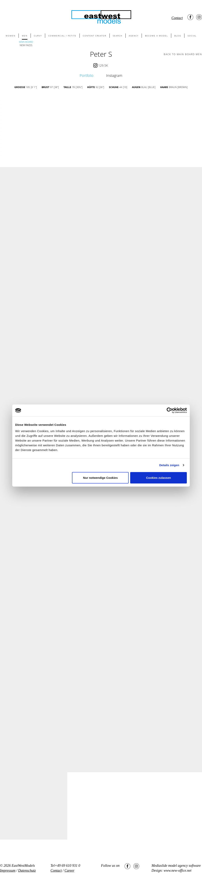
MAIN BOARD (26, 42)
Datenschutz (27, 870)
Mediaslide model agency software (176, 866)
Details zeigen (169, 465)
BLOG (177, 35)
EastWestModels (23, 866)
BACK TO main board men (183, 54)
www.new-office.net (178, 870)
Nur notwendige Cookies (100, 477)
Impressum (7, 870)
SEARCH (117, 35)
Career (69, 870)
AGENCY (133, 35)
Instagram (114, 75)
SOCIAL (192, 35)
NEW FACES (26, 45)
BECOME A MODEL (156, 35)
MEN (24, 35)
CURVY (38, 35)
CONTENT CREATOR (94, 35)
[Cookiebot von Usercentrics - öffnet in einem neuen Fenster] (169, 410)
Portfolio (87, 75)
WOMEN (10, 35)
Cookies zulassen (158, 477)
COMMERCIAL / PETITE (62, 35)
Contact (177, 18)
